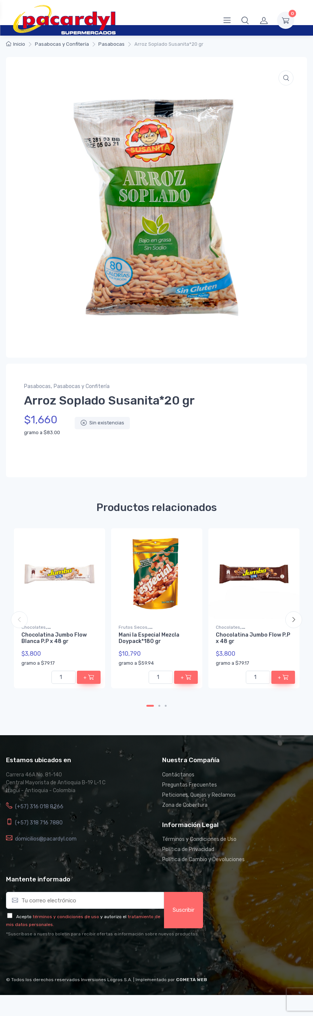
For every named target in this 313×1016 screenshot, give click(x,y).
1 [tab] (150, 706)
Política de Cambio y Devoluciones (203, 859)
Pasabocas (111, 44)
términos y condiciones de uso (66, 916)
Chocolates (33, 627)
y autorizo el (113, 916)
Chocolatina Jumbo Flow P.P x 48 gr (253, 638)
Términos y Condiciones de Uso (199, 839)
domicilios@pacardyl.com (46, 839)
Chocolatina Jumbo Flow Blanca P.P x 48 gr (54, 638)
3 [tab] (166, 706)
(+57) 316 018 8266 (39, 806)
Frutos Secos (133, 627)
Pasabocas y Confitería (62, 44)
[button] (245, 20)
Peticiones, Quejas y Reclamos (199, 795)
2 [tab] (159, 706)
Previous (19, 619)
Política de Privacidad (188, 849)
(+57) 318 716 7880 (39, 823)
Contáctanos (178, 775)
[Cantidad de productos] (63, 676)
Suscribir (183, 910)
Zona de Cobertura (185, 805)
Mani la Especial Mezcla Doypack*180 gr (149, 638)
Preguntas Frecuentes (189, 785)
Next (293, 619)
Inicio (19, 44)
